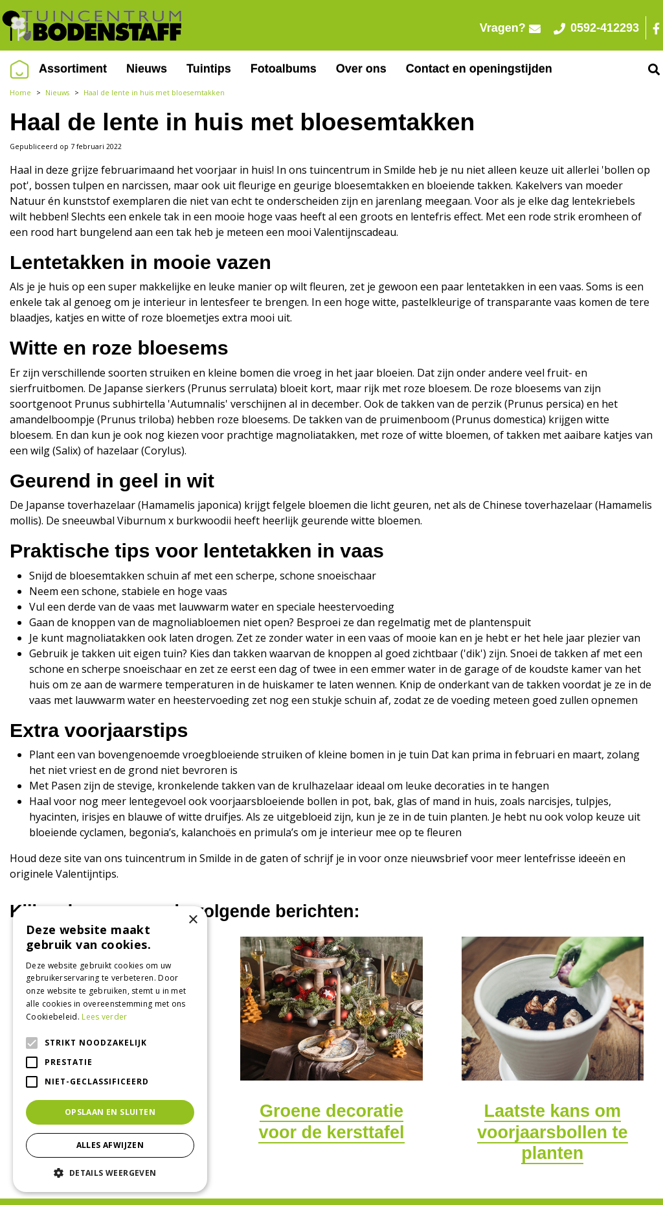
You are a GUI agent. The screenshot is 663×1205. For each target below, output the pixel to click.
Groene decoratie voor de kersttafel (331, 1121)
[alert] (110, 1049)
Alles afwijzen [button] (110, 1145)
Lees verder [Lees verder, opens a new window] (104, 1016)
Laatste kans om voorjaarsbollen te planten (552, 1132)
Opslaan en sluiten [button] (110, 1111)
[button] (110, 1172)
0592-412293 (596, 27)
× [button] (192, 920)
